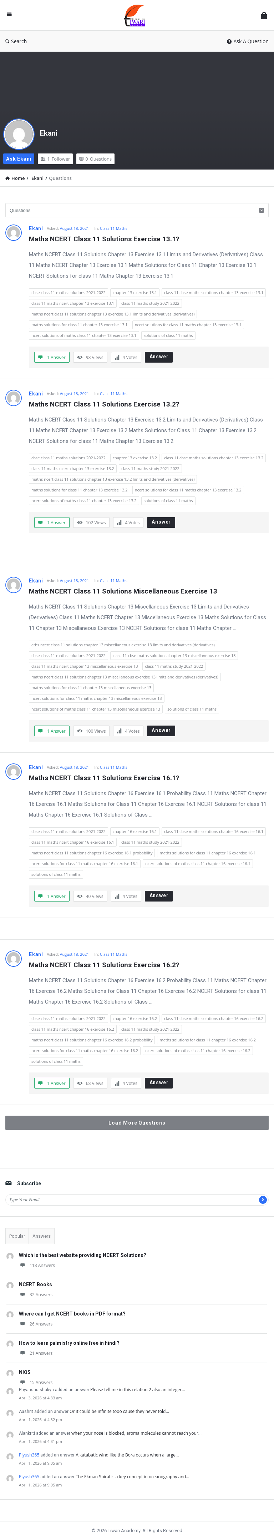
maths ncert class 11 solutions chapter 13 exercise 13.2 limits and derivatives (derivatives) (112, 479)
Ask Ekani (18, 159)
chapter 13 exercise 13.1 (135, 292)
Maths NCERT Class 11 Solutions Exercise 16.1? (104, 778)
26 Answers (35, 1324)
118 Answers (37, 1265)
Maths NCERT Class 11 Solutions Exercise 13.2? (104, 404)
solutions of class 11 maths (168, 335)
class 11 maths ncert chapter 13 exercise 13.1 (72, 303)
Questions (95, 159)
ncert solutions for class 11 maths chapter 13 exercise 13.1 (188, 324)
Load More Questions (136, 1123)
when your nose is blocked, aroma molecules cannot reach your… (136, 1433)
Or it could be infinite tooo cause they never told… (119, 1411)
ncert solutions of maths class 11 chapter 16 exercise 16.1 (197, 863)
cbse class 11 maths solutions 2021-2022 (68, 292)
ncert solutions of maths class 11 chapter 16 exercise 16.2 (197, 1050)
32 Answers (35, 1295)
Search (16, 41)
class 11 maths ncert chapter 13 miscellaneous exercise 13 (84, 666)
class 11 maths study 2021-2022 (150, 303)
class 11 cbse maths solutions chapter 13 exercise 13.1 (213, 292)
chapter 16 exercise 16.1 (135, 831)
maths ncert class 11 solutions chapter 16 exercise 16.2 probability (91, 1039)
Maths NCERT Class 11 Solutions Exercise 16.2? (104, 965)
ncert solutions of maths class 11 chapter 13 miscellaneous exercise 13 (95, 709)
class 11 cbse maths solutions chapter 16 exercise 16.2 (213, 1018)
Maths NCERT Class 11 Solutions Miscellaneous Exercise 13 (123, 591)
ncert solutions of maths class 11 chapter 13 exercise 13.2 (84, 500)
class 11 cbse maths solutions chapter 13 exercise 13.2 (213, 457)
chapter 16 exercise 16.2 (135, 1018)
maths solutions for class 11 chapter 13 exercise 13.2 (79, 490)
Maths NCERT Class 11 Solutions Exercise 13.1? (104, 239)
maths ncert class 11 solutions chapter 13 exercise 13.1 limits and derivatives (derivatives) (112, 314)
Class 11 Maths (113, 228)
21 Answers (35, 1353)
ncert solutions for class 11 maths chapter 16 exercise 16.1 (84, 863)
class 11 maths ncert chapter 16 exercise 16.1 (72, 842)
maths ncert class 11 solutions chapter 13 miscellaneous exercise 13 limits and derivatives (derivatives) (124, 677)
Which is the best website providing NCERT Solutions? (82, 1255)
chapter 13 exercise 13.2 (135, 457)
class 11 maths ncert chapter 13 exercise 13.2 (72, 468)
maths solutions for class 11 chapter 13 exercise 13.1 (79, 324)
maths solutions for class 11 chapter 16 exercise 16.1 (207, 852)
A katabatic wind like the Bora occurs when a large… (127, 1455)
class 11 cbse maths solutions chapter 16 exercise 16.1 (213, 831)
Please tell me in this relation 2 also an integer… (137, 1390)
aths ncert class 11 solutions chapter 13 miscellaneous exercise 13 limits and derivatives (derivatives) (123, 644)
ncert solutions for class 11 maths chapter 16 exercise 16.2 (84, 1050)
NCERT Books (35, 1284)
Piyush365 (29, 1455)
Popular (17, 1236)
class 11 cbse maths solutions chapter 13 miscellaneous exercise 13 (174, 655)
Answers (41, 1236)
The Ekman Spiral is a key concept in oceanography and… (132, 1477)
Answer (159, 356)
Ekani (48, 133)
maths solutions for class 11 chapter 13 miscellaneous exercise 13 (91, 687)
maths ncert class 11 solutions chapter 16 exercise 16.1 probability (91, 852)
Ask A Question (248, 41)
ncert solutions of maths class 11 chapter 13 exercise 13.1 (84, 335)
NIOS (25, 1372)
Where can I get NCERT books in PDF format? (72, 1314)
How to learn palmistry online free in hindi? (69, 1343)
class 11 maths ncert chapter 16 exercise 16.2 (72, 1029)
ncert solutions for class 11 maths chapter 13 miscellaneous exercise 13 (96, 698)
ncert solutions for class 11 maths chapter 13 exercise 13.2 (188, 490)
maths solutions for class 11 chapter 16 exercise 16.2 (207, 1039)
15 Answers (35, 1382)
